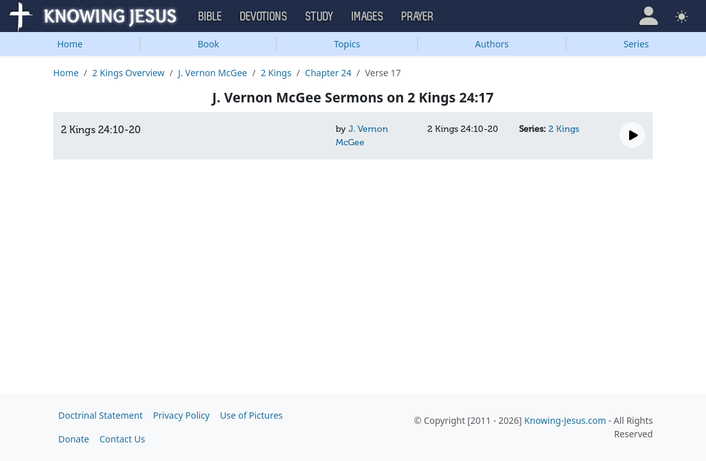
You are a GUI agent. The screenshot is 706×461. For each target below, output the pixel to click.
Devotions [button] (264, 16)
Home (70, 44)
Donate (73, 439)
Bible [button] (210, 16)
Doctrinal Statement (100, 415)
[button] (648, 16)
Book (208, 44)
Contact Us (122, 439)
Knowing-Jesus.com (565, 420)
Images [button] (368, 16)
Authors (492, 44)
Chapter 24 (328, 73)
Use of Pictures (251, 415)
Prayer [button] (418, 16)
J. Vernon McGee (212, 73)
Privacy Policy (181, 415)
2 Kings (276, 73)
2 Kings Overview (128, 73)
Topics (347, 44)
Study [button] (320, 16)
